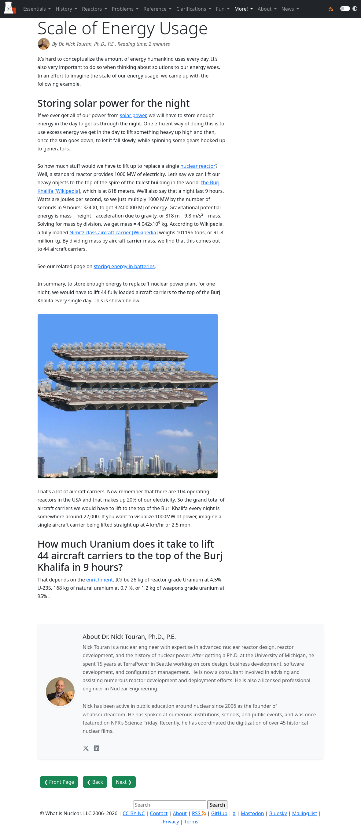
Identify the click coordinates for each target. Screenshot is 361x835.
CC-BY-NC (134, 813)
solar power (133, 115)
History (64, 8)
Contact (159, 813)
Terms (191, 821)
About (265, 8)
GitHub (219, 813)
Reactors (92, 8)
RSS (199, 813)
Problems (123, 8)
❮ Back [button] (95, 782)
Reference (155, 8)
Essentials (35, 8)
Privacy (171, 821)
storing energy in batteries (124, 266)
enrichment (99, 579)
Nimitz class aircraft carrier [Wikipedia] (113, 232)
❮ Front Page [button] (59, 782)
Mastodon (252, 813)
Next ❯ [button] (124, 782)
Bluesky (278, 813)
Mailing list (304, 813)
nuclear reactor (197, 166)
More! (241, 8)
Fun (221, 8)
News (288, 8)
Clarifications (192, 8)
